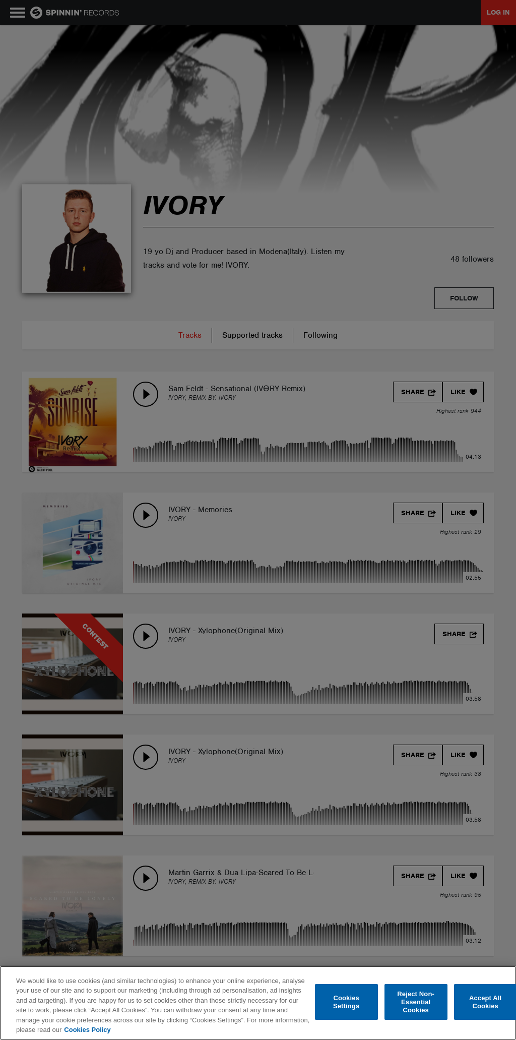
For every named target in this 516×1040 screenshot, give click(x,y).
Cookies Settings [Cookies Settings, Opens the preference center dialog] (346, 1002)
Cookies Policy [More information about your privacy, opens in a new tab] (87, 1029)
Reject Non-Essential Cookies (415, 1002)
